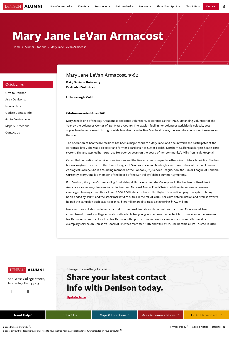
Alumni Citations (35, 47)
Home (17, 47)
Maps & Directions (17, 126)
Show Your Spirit (167, 6)
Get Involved (123, 6)
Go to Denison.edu (17, 119)
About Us (191, 6)
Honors (143, 6)
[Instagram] (26, 291)
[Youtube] (21, 291)
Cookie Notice (200, 327)
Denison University (19, 326)
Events (82, 6)
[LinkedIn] (38, 291)
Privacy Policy (178, 327)
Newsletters (13, 106)
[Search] (222, 6)
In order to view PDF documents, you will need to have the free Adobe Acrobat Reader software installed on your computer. (61, 330)
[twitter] (15, 291)
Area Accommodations (159, 315)
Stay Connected (60, 6)
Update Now (76, 297)
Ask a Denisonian (16, 99)
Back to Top (218, 327)
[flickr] (32, 291)
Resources (101, 6)
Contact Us (12, 132)
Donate (210, 6)
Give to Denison (15, 93)
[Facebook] (9, 291)
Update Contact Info (18, 113)
